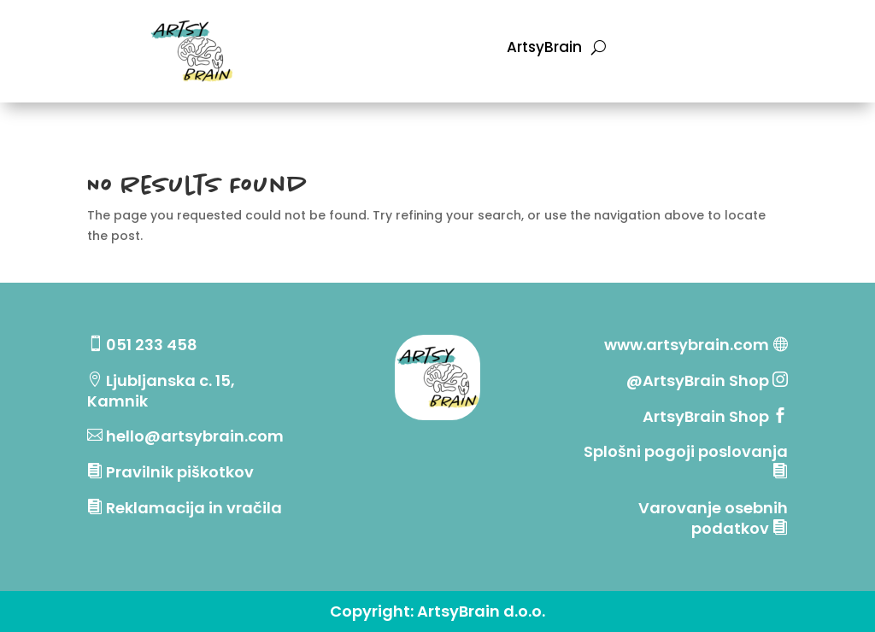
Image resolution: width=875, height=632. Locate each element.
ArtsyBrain (544, 49)
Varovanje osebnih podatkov (713, 518)
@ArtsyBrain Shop (699, 380)
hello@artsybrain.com (195, 436)
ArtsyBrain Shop (706, 416)
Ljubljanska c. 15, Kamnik (161, 391)
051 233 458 (151, 344)
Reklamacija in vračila (194, 507)
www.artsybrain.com (686, 344)
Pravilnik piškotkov (180, 472)
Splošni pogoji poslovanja (686, 451)
